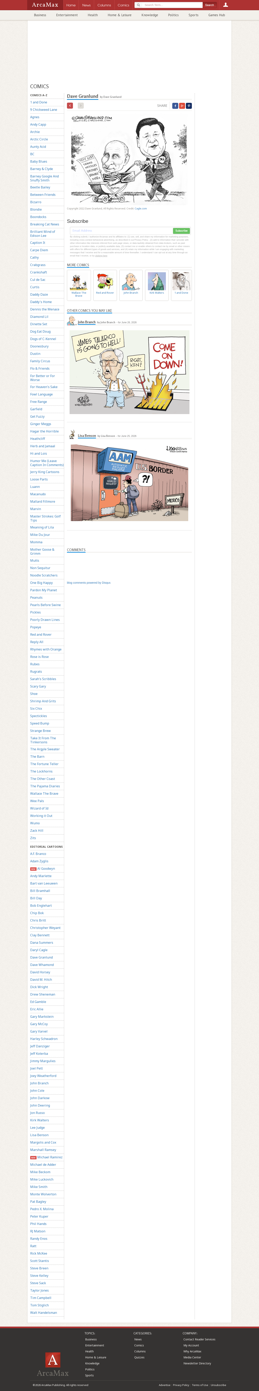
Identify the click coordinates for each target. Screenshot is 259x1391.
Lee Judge (37, 1127)
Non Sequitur (40, 568)
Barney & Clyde (41, 169)
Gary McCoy (39, 1024)
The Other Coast (42, 779)
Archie (35, 132)
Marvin (35, 509)
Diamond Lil (39, 316)
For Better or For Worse (42, 378)
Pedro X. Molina (42, 1209)
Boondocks (38, 217)
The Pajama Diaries (45, 786)
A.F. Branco (38, 854)
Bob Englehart (41, 905)
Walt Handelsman (43, 1312)
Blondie (36, 209)
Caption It (37, 242)
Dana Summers (41, 942)
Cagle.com (141, 208)
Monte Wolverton (43, 1194)
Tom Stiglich (39, 1305)
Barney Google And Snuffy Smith (44, 178)
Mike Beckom (40, 1172)
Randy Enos (38, 1238)
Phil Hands (38, 1224)
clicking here (101, 255)
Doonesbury (39, 346)
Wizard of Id (39, 808)
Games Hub (216, 15)
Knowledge (149, 15)
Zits (33, 838)
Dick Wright (39, 987)
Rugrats (36, 671)
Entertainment (67, 15)
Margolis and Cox (43, 1142)
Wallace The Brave (44, 793)
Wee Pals (37, 801)
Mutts (34, 560)
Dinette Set (38, 324)
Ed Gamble (38, 1002)
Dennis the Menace (44, 309)
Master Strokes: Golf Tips (45, 518)
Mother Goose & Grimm (42, 551)
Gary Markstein (42, 1016)
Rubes (35, 664)
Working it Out (41, 816)
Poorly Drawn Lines (45, 619)
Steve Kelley (39, 1275)
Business (40, 15)
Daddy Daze (39, 294)
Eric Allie (36, 1009)
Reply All (36, 642)
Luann (35, 486)
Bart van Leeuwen (44, 883)
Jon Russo (37, 1113)
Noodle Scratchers (44, 575)
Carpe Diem (39, 250)
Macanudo (38, 494)
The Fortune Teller (44, 764)
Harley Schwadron (44, 1039)
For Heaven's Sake (44, 387)
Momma (36, 542)
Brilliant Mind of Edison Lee (42, 233)
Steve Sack (38, 1283)
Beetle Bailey (40, 187)
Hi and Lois (38, 453)
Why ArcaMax (192, 1351)
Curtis (34, 287)
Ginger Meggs (40, 424)
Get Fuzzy (37, 416)
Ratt (33, 1246)
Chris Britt (38, 920)
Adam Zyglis (39, 861)
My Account (191, 1345)
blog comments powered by (89, 582)
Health (93, 15)
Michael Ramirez (46, 1157)
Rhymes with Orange (46, 649)
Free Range (38, 401)
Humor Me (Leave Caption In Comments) (47, 463)
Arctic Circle (39, 139)
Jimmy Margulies (43, 1061)
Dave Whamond (42, 965)
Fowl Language (41, 394)
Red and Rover (41, 634)
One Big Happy (41, 582)
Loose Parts (39, 479)
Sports (193, 15)
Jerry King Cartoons (44, 472)
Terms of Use (200, 1385)
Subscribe (181, 230)
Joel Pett (36, 1068)
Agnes (34, 117)
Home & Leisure (119, 15)
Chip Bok (37, 913)
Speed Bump (39, 723)
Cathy (34, 257)
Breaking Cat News (44, 224)
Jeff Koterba (39, 1053)
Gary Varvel (39, 1031)
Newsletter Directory (197, 1363)
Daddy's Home (41, 302)
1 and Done (38, 102)
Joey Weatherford (43, 1076)
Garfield (36, 409)
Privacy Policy (181, 1385)
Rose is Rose (39, 656)
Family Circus (40, 361)
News (138, 1339)
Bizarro (35, 202)
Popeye (35, 627)
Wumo (35, 823)
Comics (139, 1345)
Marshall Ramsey (43, 1150)
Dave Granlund (41, 957)
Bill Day (36, 898)
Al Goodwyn (42, 868)
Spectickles (38, 716)
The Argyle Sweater (45, 749)
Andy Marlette (41, 876)
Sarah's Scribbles (43, 679)
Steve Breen (39, 1268)
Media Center (192, 1357)
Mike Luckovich (41, 1179)
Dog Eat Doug (40, 331)
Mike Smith (38, 1187)
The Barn (37, 756)
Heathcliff (37, 438)
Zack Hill (36, 830)
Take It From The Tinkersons (43, 740)
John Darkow (40, 1098)
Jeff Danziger (40, 1046)
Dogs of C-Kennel (43, 339)
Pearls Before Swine (45, 605)
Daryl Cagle (39, 950)
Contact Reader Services (199, 1339)
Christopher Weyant (45, 928)
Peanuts (36, 597)
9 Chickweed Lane (43, 109)
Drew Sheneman (42, 994)
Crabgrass (38, 265)
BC (32, 154)
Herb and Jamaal (42, 446)
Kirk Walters (39, 1120)
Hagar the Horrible (44, 431)
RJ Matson (37, 1231)
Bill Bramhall (40, 891)
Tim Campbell (40, 1298)
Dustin (35, 353)
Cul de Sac (37, 279)
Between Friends (43, 194)
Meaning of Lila (42, 527)
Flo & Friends (40, 368)
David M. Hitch (41, 979)
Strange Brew (40, 731)
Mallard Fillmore (42, 501)
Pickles (35, 612)
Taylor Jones (39, 1290)
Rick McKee (38, 1253)
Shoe (34, 693)
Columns (140, 1351)
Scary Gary (38, 686)
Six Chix (36, 708)
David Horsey (40, 972)
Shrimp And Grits (43, 701)
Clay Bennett (40, 935)
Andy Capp (38, 124)
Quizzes (139, 1357)
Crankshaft (38, 272)
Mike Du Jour (40, 534)
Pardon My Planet (43, 590)
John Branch (39, 1083)
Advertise (164, 1385)
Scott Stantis (39, 1261)
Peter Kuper (39, 1216)
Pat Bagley (38, 1201)
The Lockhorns (41, 771)
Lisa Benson (39, 1135)
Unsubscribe (218, 1385)
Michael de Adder (43, 1164)
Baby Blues (38, 161)
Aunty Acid (38, 146)
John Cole (37, 1090)
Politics (173, 15)
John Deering (40, 1105)
